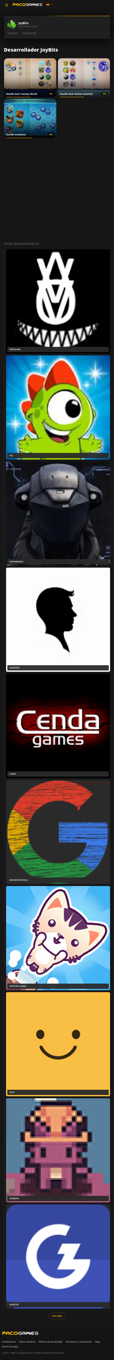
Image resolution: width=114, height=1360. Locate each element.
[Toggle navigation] (6, 5)
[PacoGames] (20, 1333)
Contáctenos (9, 1341)
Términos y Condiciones (79, 1341)
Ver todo (57, 1315)
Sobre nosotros (27, 1341)
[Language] (49, 4)
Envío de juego (10, 1346)
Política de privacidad (50, 1341)
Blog (97, 1341)
